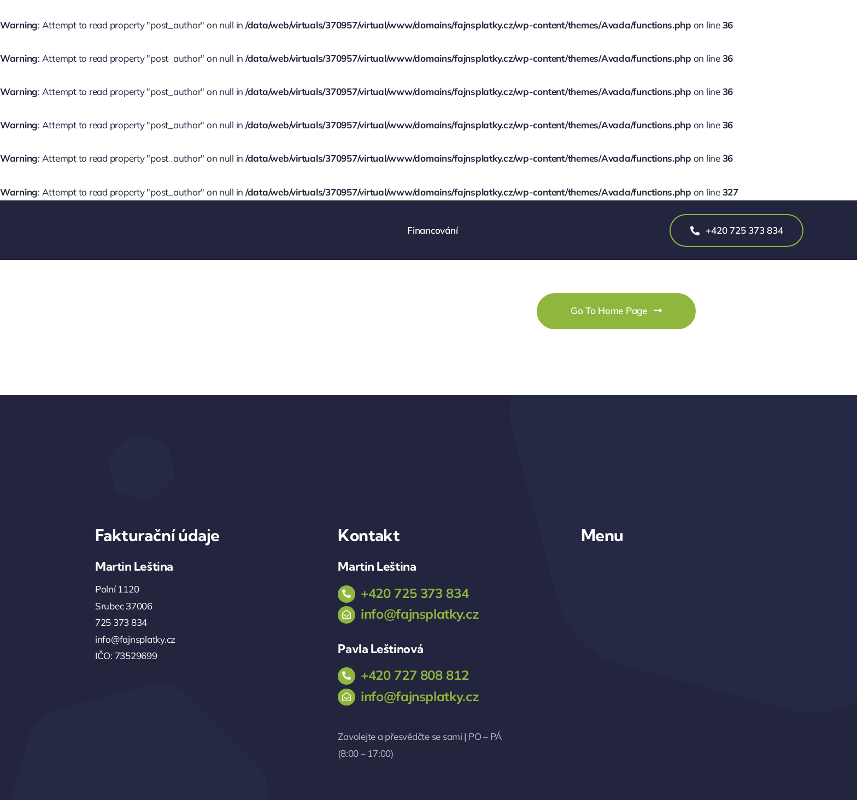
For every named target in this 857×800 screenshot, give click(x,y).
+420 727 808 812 (414, 675)
